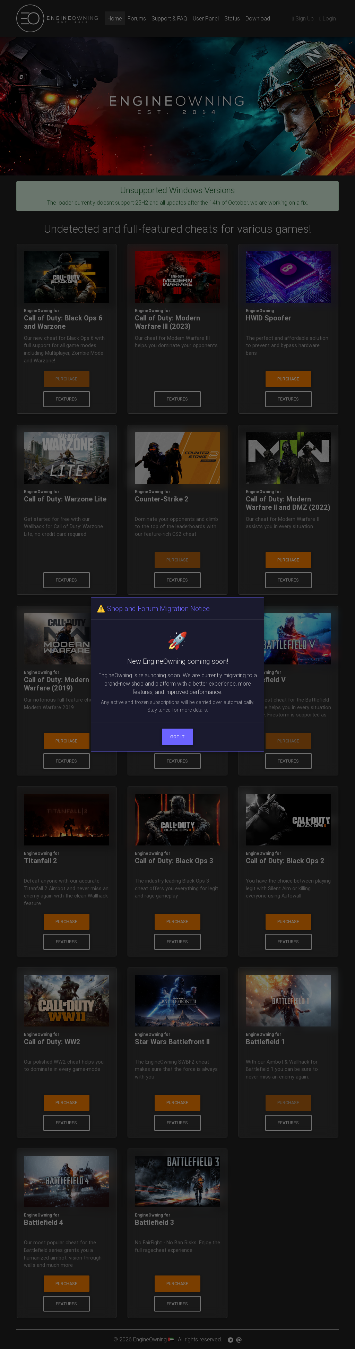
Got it (177, 737)
